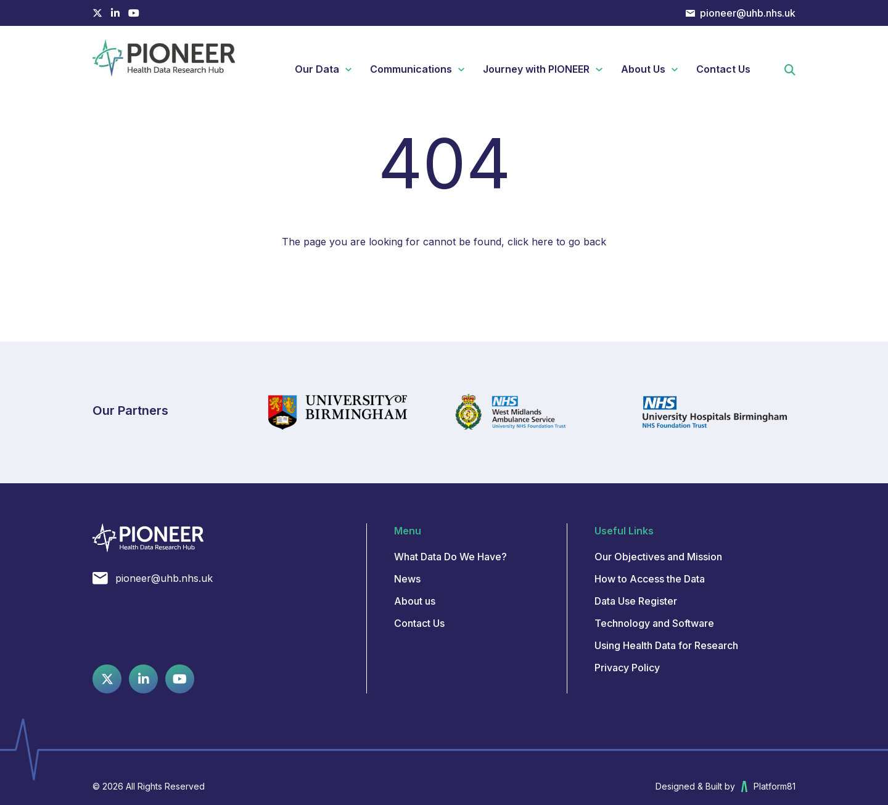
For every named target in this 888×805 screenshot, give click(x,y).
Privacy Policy (627, 667)
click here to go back (557, 241)
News (407, 579)
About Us (643, 69)
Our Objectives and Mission (658, 556)
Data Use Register (635, 601)
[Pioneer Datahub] (148, 537)
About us (414, 601)
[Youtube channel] (133, 13)
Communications (411, 69)
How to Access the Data (649, 579)
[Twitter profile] (97, 13)
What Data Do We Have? (450, 556)
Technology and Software (654, 623)
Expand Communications (466, 70)
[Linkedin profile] (115, 13)
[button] (790, 71)
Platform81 (768, 786)
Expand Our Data (353, 70)
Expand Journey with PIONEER (603, 70)
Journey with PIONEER (536, 69)
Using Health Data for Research (666, 645)
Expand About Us (679, 70)
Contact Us (723, 69)
